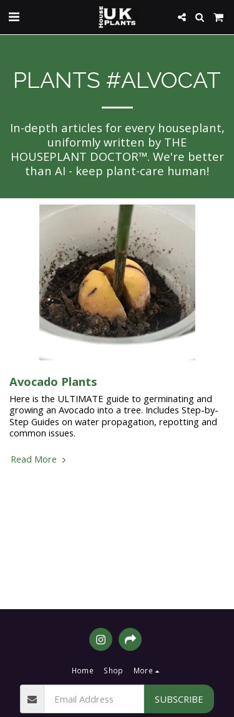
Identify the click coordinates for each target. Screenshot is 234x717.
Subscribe (179, 699)
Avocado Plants (53, 381)
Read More (40, 458)
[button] (13, 16)
